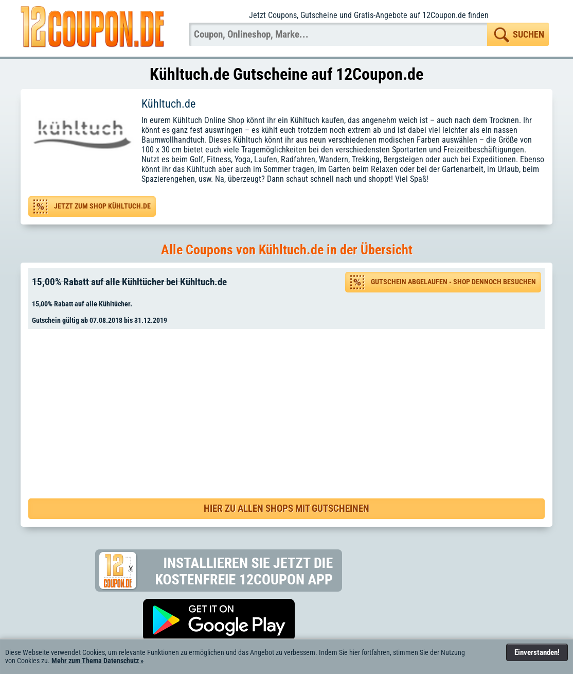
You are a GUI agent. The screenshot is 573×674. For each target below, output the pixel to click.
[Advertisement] (290, 403)
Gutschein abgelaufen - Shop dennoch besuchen (453, 282)
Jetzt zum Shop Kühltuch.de (102, 206)
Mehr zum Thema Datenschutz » (97, 660)
